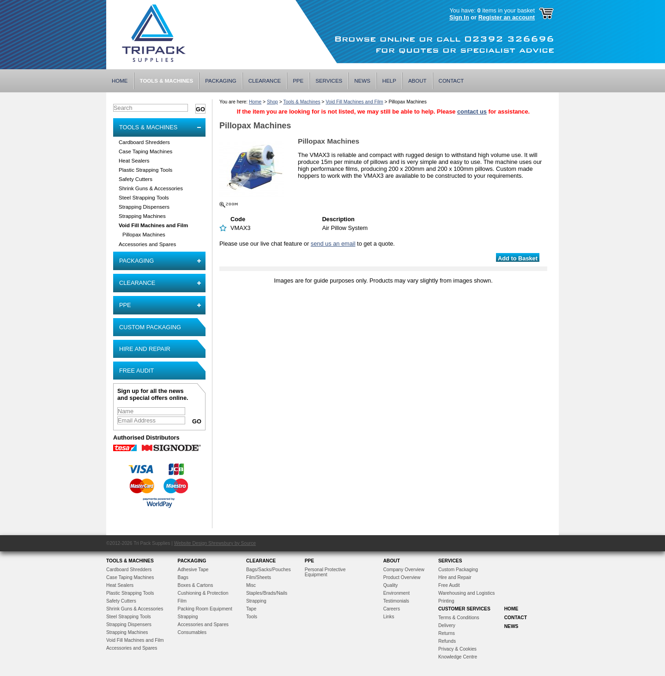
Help (389, 81)
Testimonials (396, 601)
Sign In (459, 17)
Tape (251, 608)
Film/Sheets (258, 577)
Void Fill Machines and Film (153, 225)
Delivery (446, 625)
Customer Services (464, 608)
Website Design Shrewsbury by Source (215, 543)
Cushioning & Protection (203, 593)
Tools (251, 616)
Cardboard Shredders (144, 142)
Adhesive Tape (193, 569)
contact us (472, 111)
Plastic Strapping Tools (145, 170)
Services (328, 81)
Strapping (188, 616)
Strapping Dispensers (144, 207)
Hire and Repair (144, 348)
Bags (183, 577)
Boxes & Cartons (195, 585)
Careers (391, 608)
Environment (396, 593)
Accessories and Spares (147, 244)
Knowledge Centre (457, 656)
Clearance (264, 81)
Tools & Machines (166, 81)
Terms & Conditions (458, 617)
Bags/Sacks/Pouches (268, 569)
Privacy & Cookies (457, 649)
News (362, 81)
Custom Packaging (150, 327)
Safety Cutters (135, 179)
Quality (390, 585)
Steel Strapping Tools (144, 197)
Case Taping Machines (145, 151)
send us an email (333, 243)
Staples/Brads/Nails (266, 593)
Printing (446, 601)
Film (182, 601)
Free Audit (136, 370)
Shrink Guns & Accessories (151, 188)
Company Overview (403, 569)
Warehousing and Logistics (466, 593)
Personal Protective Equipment (325, 572)
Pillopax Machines (143, 234)
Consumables (192, 632)
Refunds (447, 641)
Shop (272, 101)
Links (388, 616)
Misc (251, 585)
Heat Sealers (134, 160)
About (417, 81)
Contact (451, 81)
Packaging (220, 81)
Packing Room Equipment (205, 608)
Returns (446, 633)
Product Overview (402, 577)
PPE (298, 81)
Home (120, 81)
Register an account (506, 17)
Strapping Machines (142, 216)
